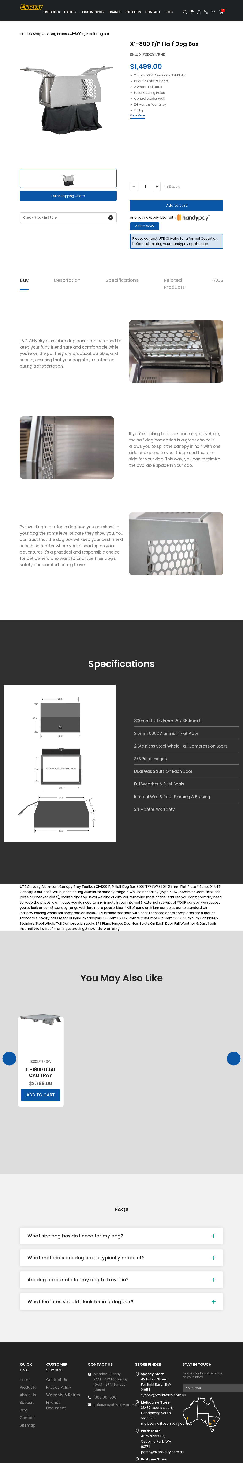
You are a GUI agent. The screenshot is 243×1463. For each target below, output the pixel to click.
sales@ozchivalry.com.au (117, 1404)
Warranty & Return (63, 1394)
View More (137, 115)
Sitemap (27, 1425)
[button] (14, 178)
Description (67, 280)
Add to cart (176, 205)
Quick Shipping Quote (68, 196)
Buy (24, 280)
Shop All (39, 33)
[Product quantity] (145, 186)
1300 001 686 (105, 1397)
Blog (169, 12)
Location (133, 12)
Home (25, 33)
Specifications (122, 280)
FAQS (217, 280)
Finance (115, 12)
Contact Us (56, 1379)
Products (52, 12)
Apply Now (144, 226)
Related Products (174, 283)
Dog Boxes (58, 33)
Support (27, 1402)
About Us (28, 1394)
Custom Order (92, 12)
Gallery (70, 12)
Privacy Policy (58, 1387)
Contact (152, 12)
